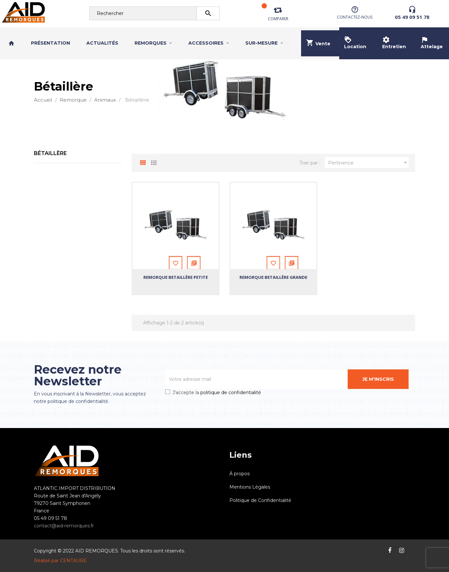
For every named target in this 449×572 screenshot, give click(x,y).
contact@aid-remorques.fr (64, 526)
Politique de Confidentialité (260, 500)
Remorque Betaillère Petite (175, 277)
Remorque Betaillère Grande (273, 277)
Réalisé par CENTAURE (60, 561)
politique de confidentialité (230, 392)
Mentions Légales (249, 487)
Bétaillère (50, 153)
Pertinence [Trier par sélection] (368, 162)
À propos (239, 474)
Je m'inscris (378, 379)
